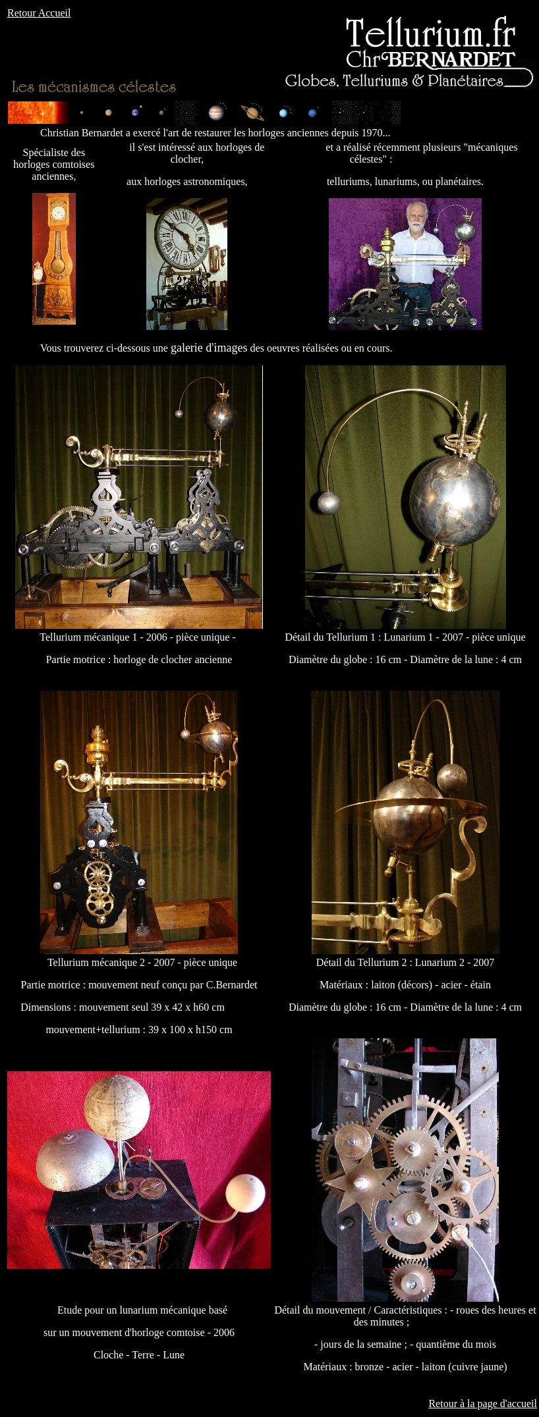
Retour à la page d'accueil (482, 1403)
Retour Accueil (39, 12)
